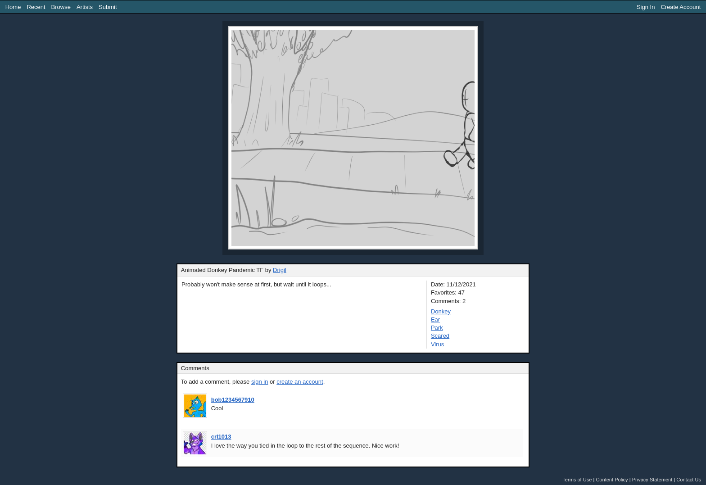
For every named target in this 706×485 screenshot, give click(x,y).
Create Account (681, 7)
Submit (108, 7)
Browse (61, 7)
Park (437, 327)
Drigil (279, 270)
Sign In (646, 7)
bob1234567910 (232, 399)
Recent (36, 7)
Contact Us (688, 479)
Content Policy (612, 479)
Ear (435, 319)
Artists (85, 7)
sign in (259, 381)
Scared (440, 335)
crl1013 (221, 436)
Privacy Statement (652, 479)
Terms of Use (577, 479)
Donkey (441, 311)
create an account (299, 381)
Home (13, 7)
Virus (437, 344)
